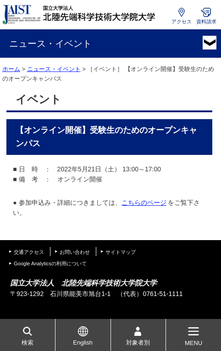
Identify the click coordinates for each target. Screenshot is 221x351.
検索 (27, 342)
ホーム (11, 69)
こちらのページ (144, 202)
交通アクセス (29, 252)
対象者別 (138, 342)
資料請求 (206, 21)
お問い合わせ (75, 252)
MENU (193, 343)
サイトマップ (120, 252)
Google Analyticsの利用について (50, 263)
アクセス (181, 21)
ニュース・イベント (54, 69)
